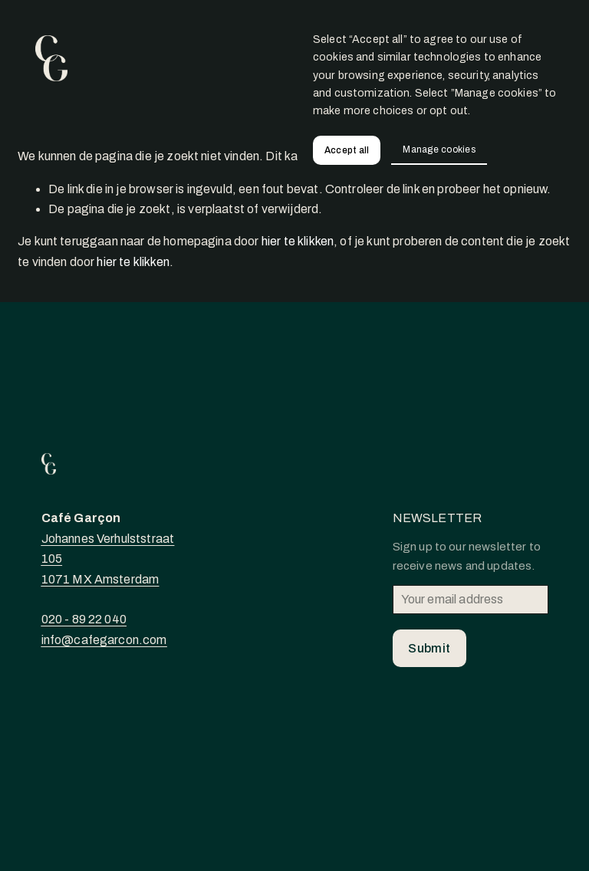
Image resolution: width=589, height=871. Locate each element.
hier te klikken (298, 241)
